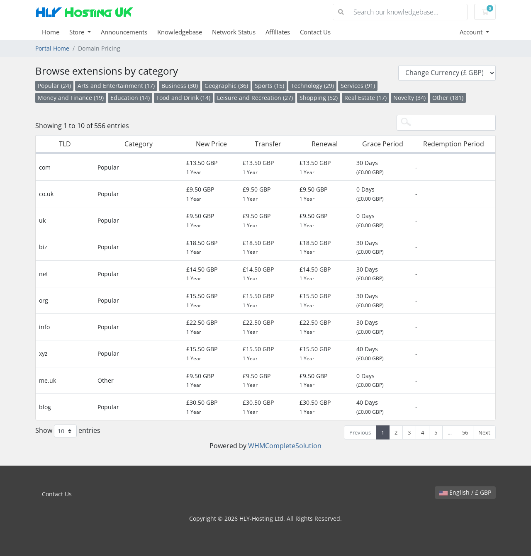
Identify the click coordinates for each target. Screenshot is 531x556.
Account (472, 32)
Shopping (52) (319, 98)
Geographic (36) (226, 86)
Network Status (234, 32)
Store (77, 32)
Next (484, 432)
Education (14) (130, 98)
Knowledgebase (179, 32)
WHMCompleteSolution (285, 445)
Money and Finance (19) (71, 98)
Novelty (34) (409, 98)
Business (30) (179, 86)
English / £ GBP (465, 492)
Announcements (124, 32)
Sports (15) (269, 86)
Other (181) (447, 98)
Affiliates (278, 32)
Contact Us (315, 32)
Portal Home (52, 48)
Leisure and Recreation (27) (255, 98)
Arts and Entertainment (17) (116, 86)
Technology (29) (312, 86)
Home (50, 32)
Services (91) (358, 86)
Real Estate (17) (365, 98)
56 (465, 432)
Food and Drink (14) (183, 98)
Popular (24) (54, 86)
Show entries (67, 431)
